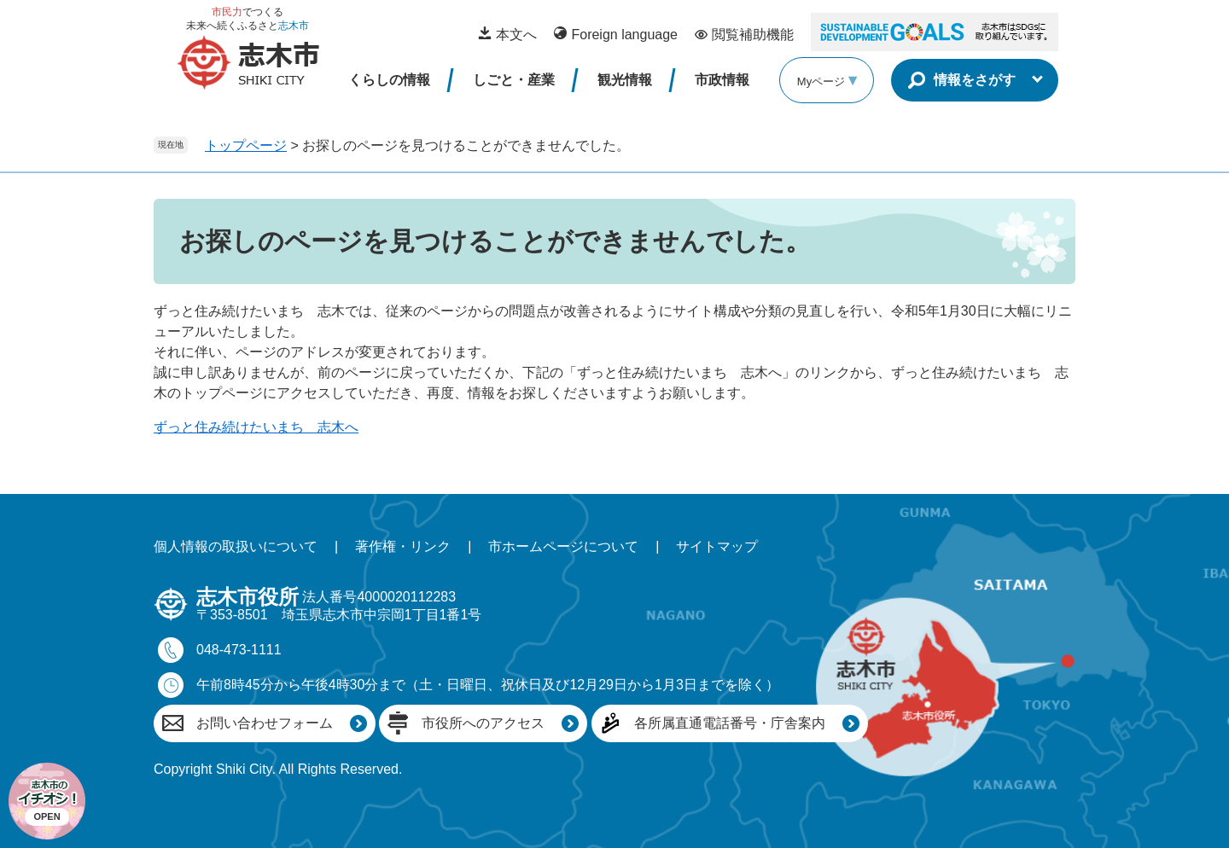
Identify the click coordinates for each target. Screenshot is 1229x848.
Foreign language (624, 34)
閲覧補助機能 (753, 34)
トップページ (246, 145)
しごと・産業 (514, 80)
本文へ (516, 34)
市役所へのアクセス (483, 723)
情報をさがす (975, 80)
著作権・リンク (403, 546)
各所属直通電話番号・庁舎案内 (729, 723)
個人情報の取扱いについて (235, 546)
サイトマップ (717, 546)
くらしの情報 (389, 80)
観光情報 (624, 80)
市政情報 (722, 80)
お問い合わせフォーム (264, 723)
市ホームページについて (563, 546)
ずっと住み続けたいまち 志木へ (256, 427)
